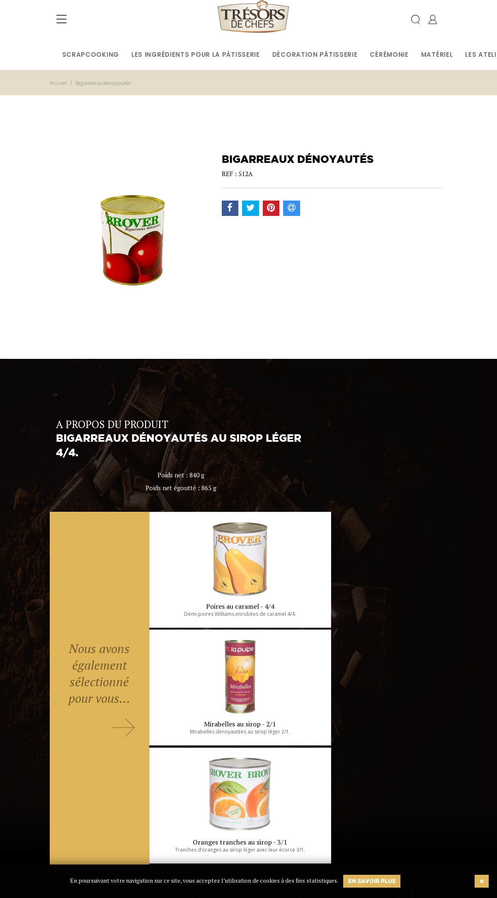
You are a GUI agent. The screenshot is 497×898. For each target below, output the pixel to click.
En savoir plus (371, 881)
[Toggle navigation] (61, 23)
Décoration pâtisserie (315, 54)
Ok (228, 851)
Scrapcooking (90, 54)
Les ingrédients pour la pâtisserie (195, 54)
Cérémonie (389, 54)
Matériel (437, 54)
